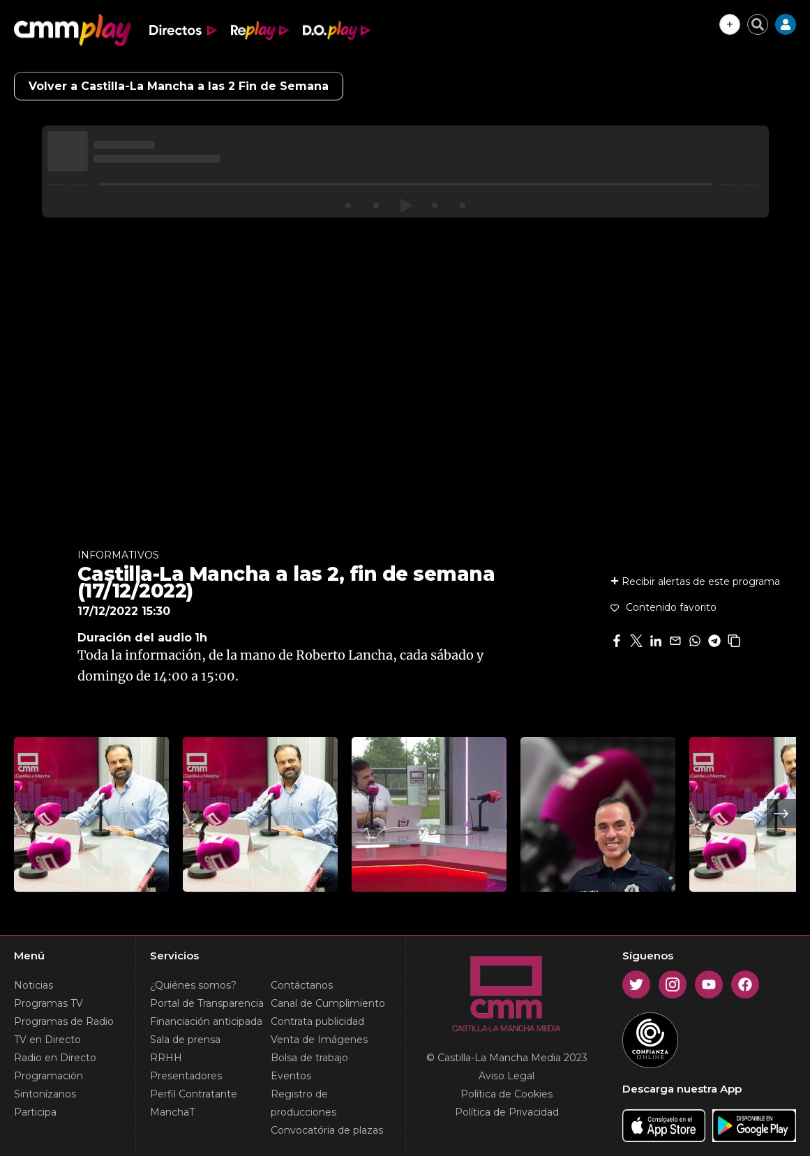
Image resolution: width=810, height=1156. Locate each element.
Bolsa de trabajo (309, 1057)
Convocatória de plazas (327, 1130)
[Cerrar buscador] (757, 24)
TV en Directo (47, 1039)
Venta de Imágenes (319, 1039)
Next (781, 813)
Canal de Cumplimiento (328, 1003)
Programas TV (48, 1003)
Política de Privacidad (507, 1112)
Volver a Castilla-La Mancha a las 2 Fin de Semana (179, 86)
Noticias (33, 985)
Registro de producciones (303, 1103)
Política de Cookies (506, 1094)
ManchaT (172, 1112)
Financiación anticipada (206, 1021)
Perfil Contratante (193, 1094)
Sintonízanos (45, 1094)
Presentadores (186, 1076)
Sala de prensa (185, 1039)
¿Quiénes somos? (193, 985)
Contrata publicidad (317, 1021)
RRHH (166, 1057)
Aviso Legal (506, 1076)
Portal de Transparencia (207, 1003)
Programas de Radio (64, 1021)
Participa (35, 1112)
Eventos (291, 1076)
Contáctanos (302, 985)
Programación (48, 1076)
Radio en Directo (55, 1057)
